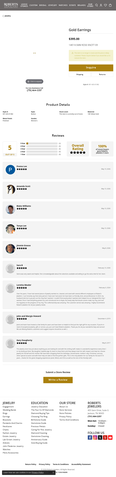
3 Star (23, 149)
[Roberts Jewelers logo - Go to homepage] (12, 5)
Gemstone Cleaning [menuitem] (40, 436)
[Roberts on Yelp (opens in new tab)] (105, 437)
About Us (63, 407)
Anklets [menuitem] (6, 443)
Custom (34, 5)
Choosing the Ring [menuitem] (39, 417)
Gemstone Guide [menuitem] (38, 423)
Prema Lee (22, 166)
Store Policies (65, 413)
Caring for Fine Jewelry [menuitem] (41, 430)
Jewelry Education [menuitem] (39, 407)
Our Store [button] (90, 5)
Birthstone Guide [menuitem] (38, 420)
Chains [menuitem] (6, 430)
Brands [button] (82, 5)
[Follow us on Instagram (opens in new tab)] (95, 437)
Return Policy (30, 464)
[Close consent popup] (53, 472)
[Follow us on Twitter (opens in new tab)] (100, 437)
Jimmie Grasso (24, 245)
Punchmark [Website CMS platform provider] (63, 472)
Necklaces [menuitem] (7, 427)
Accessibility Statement (81, 464)
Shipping (79, 74)
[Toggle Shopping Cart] (110, 5)
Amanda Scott (23, 186)
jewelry (8, 16)
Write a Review (58, 380)
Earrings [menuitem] (6, 417)
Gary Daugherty (24, 340)
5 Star (23, 143)
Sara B (20, 265)
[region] (34, 53)
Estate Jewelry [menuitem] (9, 436)
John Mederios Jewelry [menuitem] (13, 446)
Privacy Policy (65, 417)
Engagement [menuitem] (8, 407)
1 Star (23, 154)
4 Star (23, 146)
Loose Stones (24, 5)
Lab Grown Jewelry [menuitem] (11, 440)
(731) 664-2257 (34, 90)
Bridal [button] (42, 5)
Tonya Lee (21, 225)
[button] (96, 5)
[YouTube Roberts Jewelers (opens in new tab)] (110, 437)
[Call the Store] (94, 416)
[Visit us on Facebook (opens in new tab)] (90, 437)
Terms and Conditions (69, 420)
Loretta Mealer (24, 285)
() (60, 143)
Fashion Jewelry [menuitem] (10, 433)
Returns (102, 74)
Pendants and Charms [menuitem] (12, 423)
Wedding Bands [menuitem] (9, 410)
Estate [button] (72, 5)
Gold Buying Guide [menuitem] (39, 443)
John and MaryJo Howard (29, 316)
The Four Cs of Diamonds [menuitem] (42, 410)
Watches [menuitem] (6, 450)
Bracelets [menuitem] (7, 420)
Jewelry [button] (52, 5)
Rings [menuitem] (5, 413)
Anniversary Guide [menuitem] (39, 440)
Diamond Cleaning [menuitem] (39, 433)
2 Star (23, 151)
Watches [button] (63, 5)
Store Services (65, 410)
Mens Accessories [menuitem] (11, 453)
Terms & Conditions (61, 464)
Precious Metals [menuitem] (38, 427)
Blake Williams (24, 206)
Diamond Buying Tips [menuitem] (40, 413)
